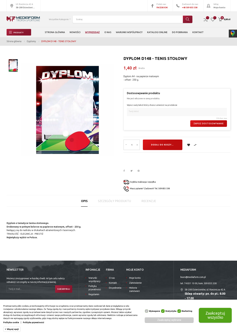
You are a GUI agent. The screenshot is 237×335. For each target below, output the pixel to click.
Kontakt (113, 283)
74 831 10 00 (191, 283)
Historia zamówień (134, 289)
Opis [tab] (84, 201)
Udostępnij (125, 171)
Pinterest (140, 171)
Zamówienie (135, 283)
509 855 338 (210, 283)
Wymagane (154, 311)
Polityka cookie (11, 322)
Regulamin (94, 294)
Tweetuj (133, 171)
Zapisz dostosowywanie (209, 123)
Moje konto (135, 278)
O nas (112, 278)
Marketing (187, 311)
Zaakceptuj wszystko (215, 315)
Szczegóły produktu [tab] (114, 201)
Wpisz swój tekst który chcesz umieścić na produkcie (152, 105)
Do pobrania (115, 287)
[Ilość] (132, 145)
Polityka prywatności (95, 288)
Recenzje (148, 201)
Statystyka (170, 311)
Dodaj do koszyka (163, 145)
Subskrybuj (62, 289)
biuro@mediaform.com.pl (193, 277)
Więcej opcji (13, 329)
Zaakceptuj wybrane (169, 319)
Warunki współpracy (94, 280)
